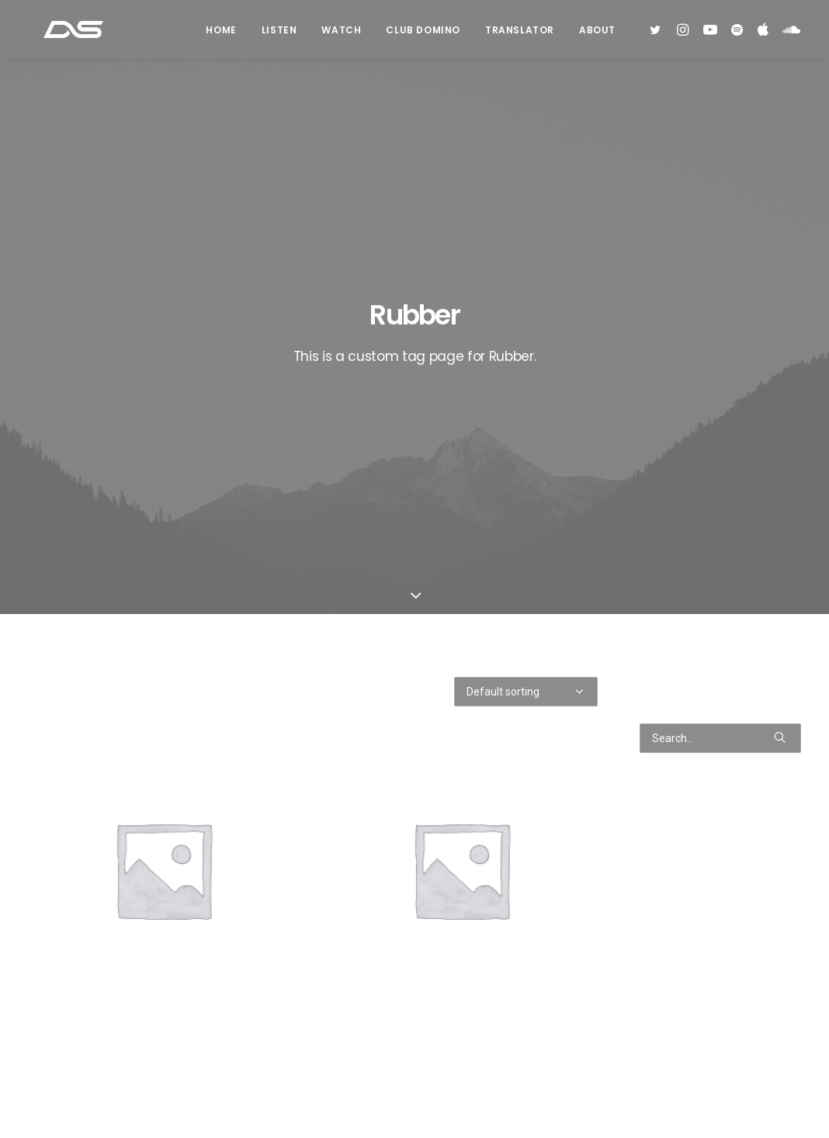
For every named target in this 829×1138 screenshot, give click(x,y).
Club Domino (423, 33)
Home (221, 33)
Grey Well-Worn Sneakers (163, 1055)
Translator (519, 33)
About (597, 33)
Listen (279, 33)
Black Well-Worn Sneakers (461, 711)
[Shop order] (526, 379)
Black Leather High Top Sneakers (163, 711)
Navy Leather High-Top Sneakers (461, 1055)
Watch (341, 33)
